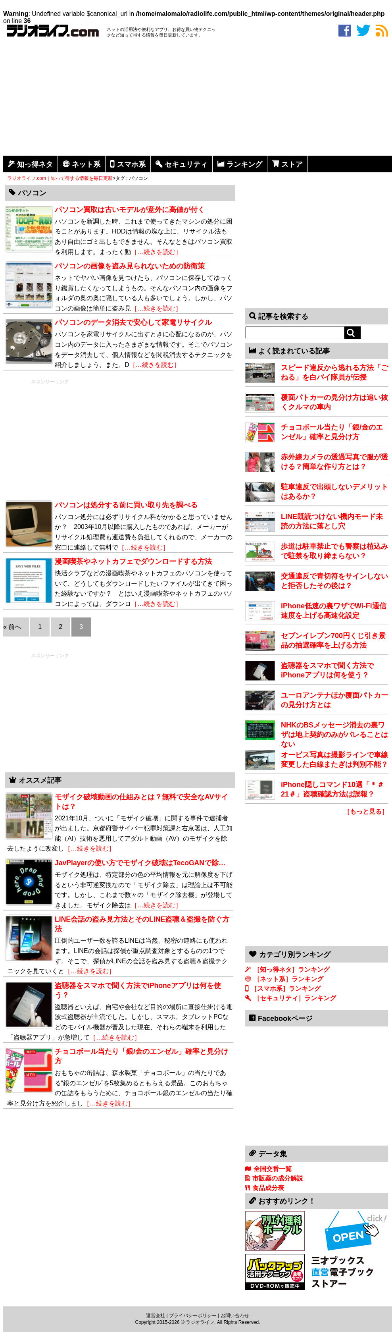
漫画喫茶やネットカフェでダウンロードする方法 (133, 561)
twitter (363, 30)
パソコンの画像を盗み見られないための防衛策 (130, 266)
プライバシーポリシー (193, 1315)
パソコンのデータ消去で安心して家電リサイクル (133, 322)
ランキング (244, 164)
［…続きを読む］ (156, 252)
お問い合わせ (235, 1315)
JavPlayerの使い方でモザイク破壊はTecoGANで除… (140, 863)
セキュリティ (186, 164)
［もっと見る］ (366, 811)
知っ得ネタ (35, 164)
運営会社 (155, 1315)
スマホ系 (131, 164)
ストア (292, 164)
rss (382, 30)
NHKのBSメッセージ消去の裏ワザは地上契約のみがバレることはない (334, 734)
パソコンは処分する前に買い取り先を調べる (126, 505)
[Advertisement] (197, 98)
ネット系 (86, 164)
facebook (344, 30)
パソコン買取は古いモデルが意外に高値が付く (130, 210)
